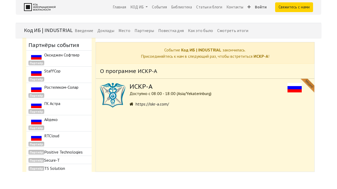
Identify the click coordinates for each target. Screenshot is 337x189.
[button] (249, 7)
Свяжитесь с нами (294, 6)
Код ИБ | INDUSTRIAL (48, 30)
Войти (261, 6)
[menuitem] (119, 7)
